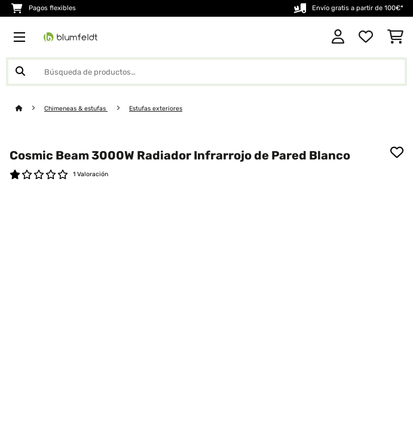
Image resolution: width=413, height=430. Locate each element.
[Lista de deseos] (366, 37)
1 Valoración (90, 174)
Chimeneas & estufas (76, 108)
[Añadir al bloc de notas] (396, 152)
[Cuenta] (338, 37)
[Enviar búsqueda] (20, 71)
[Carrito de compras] (395, 37)
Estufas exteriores (155, 108)
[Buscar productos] (206, 71)
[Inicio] (30, 108)
